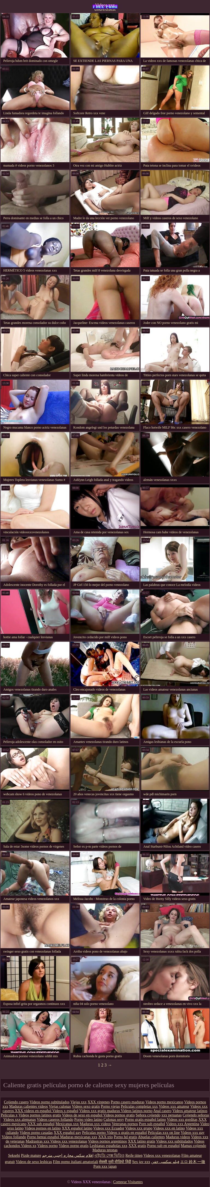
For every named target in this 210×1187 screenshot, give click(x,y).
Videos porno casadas (36, 1133)
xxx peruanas (171, 1115)
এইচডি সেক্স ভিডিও (109, 1155)
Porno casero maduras (128, 1102)
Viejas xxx (78, 1102)
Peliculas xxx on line (164, 1133)
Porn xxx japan (105, 1166)
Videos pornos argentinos (107, 1141)
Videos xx (28, 1146)
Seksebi (14, 1155)
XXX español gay (67, 1133)
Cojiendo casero (16, 1102)
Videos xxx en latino (169, 1128)
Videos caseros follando (55, 1119)
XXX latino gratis (141, 1141)
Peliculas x (9, 1115)
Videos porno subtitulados (49, 1102)
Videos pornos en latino (43, 1128)
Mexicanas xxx (67, 1124)
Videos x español (65, 1111)
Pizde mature (31, 1155)
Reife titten (134, 1155)
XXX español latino (77, 1128)
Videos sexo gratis (86, 1106)
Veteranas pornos (125, 1124)
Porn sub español (152, 1124)
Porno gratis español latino (145, 1119)
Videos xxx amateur (174, 1106)
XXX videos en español (33, 1111)
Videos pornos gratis (119, 1115)
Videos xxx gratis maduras (100, 1111)
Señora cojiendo (148, 1115)
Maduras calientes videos (28, 1106)
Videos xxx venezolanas (105, 7)
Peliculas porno (94, 1133)
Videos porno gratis (74, 1146)
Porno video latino (88, 1119)
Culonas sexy (113, 1119)
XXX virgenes (99, 1102)
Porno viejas (110, 1106)
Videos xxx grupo (138, 1128)
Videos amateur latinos (189, 1111)
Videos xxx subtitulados (174, 1141)
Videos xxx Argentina (182, 1124)
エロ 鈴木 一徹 (192, 1162)
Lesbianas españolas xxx (108, 1146)
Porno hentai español (43, 1137)
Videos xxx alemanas (19, 1119)
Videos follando (14, 1137)
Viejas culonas (60, 1106)
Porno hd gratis (125, 1137)
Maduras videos (178, 1137)
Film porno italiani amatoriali (75, 1162)
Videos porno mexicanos (164, 1102)
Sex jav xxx (141, 1162)
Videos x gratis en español (127, 1133)
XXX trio (105, 1137)
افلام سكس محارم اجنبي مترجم (68, 1155)
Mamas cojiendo (193, 1146)
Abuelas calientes (151, 1137)
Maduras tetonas (105, 1150)
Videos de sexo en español (82, 1115)
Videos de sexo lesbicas (34, 1162)
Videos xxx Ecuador (108, 1128)
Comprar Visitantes (128, 1182)
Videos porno (47, 1146)
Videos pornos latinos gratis (40, 1115)
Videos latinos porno (137, 1111)
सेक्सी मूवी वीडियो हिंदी (115, 1162)
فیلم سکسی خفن (165, 1162)
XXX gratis (137, 1146)
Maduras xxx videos (95, 1124)
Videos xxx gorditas (182, 1119)
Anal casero (162, 1111)
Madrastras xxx (37, 1141)
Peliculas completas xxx (139, 1106)
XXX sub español (41, 1124)
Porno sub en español (163, 1146)
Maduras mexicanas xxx (78, 1137)
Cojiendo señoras (196, 1115)
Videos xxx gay (193, 1133)
